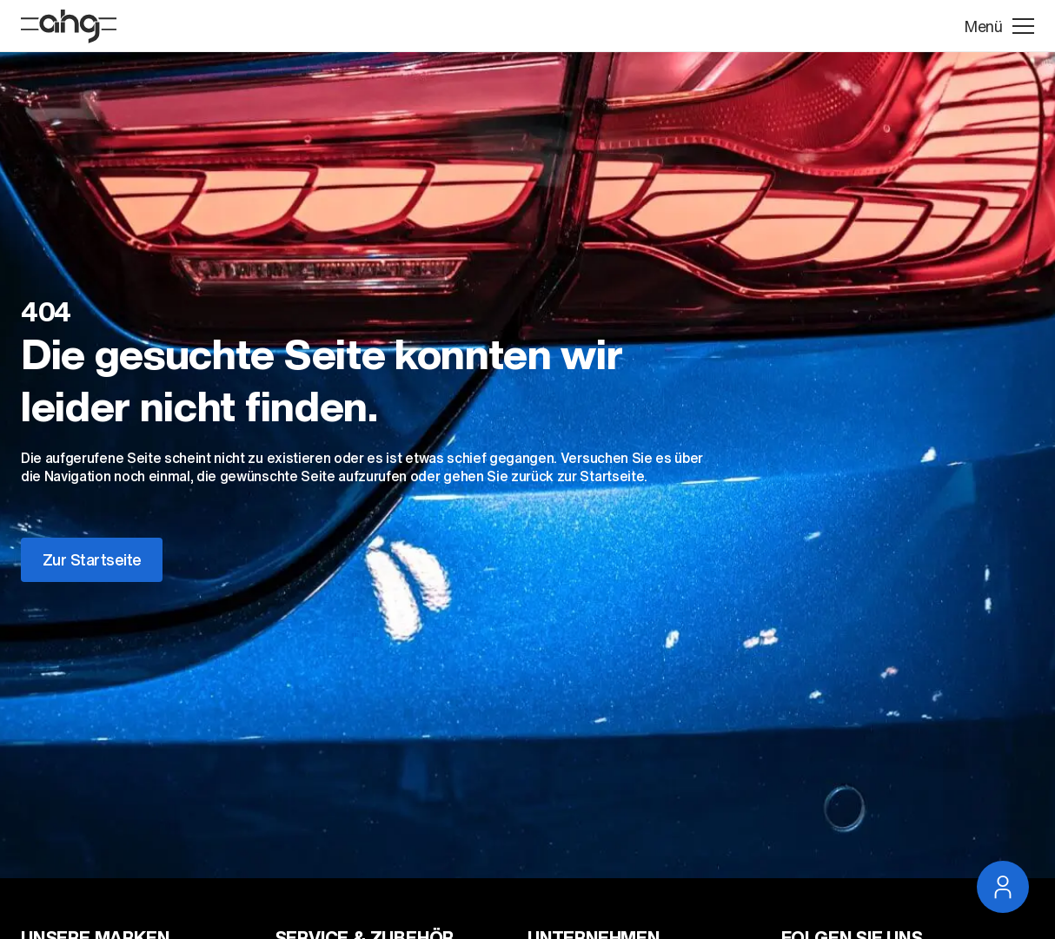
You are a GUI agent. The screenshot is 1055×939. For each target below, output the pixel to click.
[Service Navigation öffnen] (1003, 887)
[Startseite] (68, 26)
